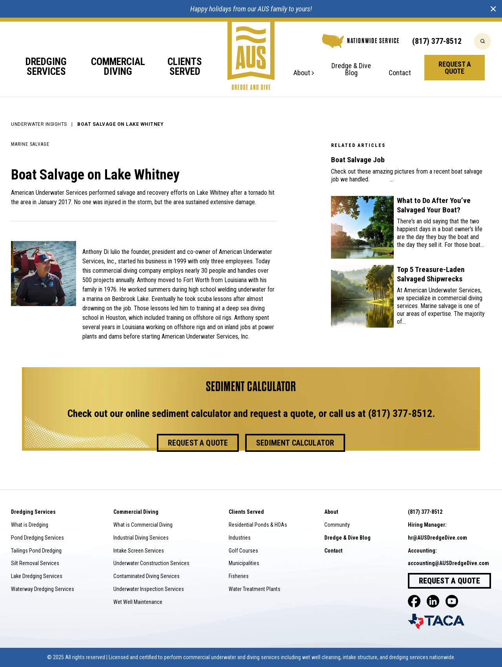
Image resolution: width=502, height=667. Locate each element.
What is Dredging (29, 525)
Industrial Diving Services (141, 538)
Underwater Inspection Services (148, 589)
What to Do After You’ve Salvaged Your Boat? (434, 205)
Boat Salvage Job (358, 159)
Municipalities (244, 563)
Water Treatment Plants (254, 589)
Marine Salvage (30, 144)
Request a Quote (454, 67)
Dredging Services (46, 67)
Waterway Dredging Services (42, 589)
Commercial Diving (118, 67)
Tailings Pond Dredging (36, 550)
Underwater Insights (39, 124)
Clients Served (184, 67)
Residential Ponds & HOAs (258, 525)
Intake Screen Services (138, 550)
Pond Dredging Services (37, 538)
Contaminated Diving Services (146, 576)
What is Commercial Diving (143, 525)
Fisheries (239, 576)
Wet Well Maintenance (137, 602)
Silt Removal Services (35, 563)
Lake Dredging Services (36, 576)
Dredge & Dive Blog (351, 69)
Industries (240, 538)
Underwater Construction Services (151, 563)
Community (337, 525)
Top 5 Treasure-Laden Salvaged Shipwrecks (431, 274)
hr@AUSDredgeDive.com (437, 538)
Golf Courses (243, 550)
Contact (400, 73)
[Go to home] (251, 54)
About (303, 73)
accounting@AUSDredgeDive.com (448, 563)
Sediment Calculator (295, 443)
